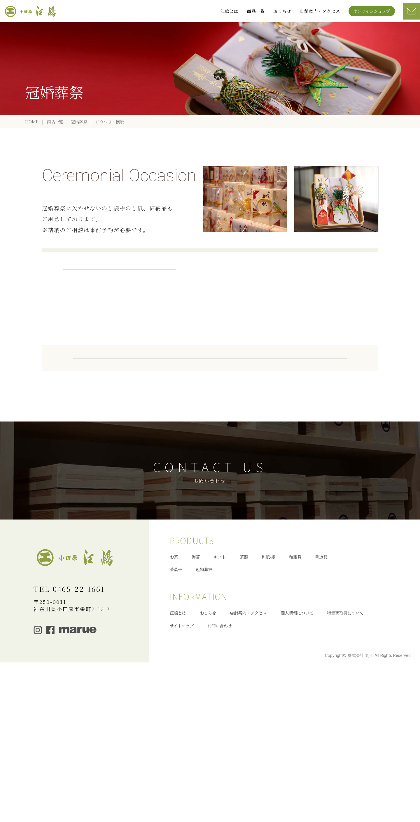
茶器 (319, 411)
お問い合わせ (219, 776)
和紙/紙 (268, 707)
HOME (31, 144)
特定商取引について (345, 764)
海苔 (210, 411)
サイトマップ (182, 776)
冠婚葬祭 (79, 144)
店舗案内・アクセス (320, 11)
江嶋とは (229, 11)
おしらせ (282, 11)
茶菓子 (265, 424)
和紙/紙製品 (100, 424)
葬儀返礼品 (259, 297)
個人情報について (297, 764)
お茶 (155, 411)
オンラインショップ (371, 11)
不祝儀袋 (147, 310)
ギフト (265, 411)
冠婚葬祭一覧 (91, 297)
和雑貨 (155, 424)
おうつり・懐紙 (147, 297)
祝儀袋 (315, 297)
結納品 (204, 297)
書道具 (210, 424)
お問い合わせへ (209, 593)
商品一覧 (256, 11)
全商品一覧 (101, 411)
